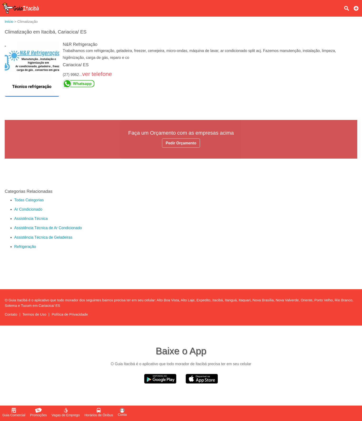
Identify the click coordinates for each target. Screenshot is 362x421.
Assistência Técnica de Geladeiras (43, 237)
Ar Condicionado (28, 209)
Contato (11, 314)
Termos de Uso (34, 314)
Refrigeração (25, 247)
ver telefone (97, 74)
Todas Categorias (29, 200)
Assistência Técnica (31, 219)
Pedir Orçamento (181, 143)
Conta (122, 412)
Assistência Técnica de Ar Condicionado (48, 228)
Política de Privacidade (70, 314)
